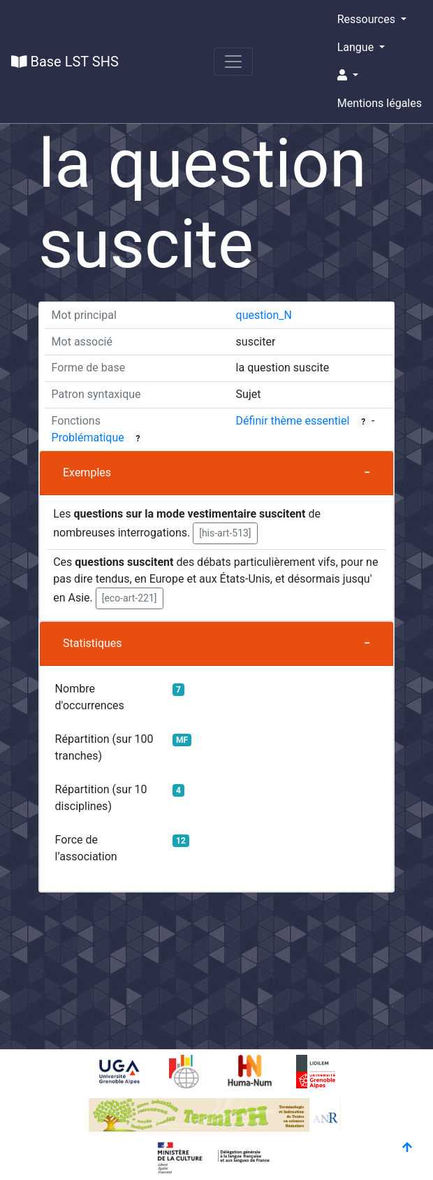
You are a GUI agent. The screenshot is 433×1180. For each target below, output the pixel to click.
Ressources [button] (367, 19)
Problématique (88, 437)
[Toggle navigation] (233, 62)
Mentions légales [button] (379, 103)
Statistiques (92, 643)
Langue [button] (356, 47)
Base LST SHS (65, 61)
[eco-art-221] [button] (129, 598)
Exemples (87, 472)
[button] (379, 76)
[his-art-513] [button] (225, 533)
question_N (264, 315)
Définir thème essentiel (293, 420)
